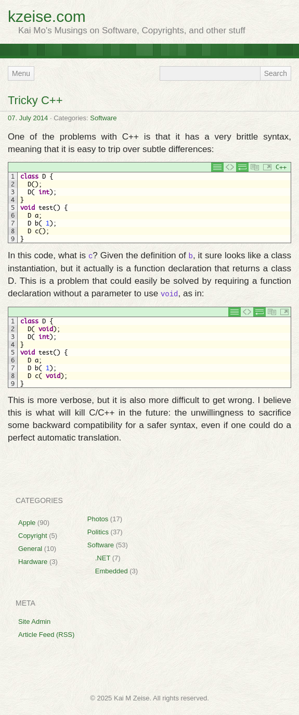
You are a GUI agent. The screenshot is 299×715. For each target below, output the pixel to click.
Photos (97, 519)
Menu (21, 73)
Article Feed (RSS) (46, 634)
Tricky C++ (35, 100)
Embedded (111, 571)
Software (103, 118)
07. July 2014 (28, 118)
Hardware (32, 562)
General (30, 549)
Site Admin (34, 621)
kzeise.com (47, 16)
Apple (26, 522)
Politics (98, 532)
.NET (102, 558)
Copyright (32, 536)
